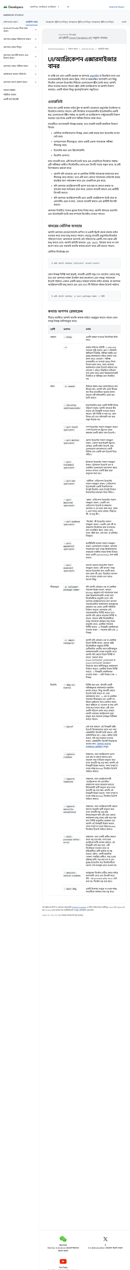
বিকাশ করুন (73, 49)
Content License (79, 907)
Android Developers (56, 49)
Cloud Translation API (80, 38)
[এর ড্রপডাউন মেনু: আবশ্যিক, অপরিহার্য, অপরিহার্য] (60, 6)
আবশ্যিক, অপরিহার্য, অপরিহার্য (43, 7)
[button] (17, 29)
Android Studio (116, 7)
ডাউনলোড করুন (10, 22)
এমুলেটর (94, 75)
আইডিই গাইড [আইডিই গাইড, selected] (32, 22)
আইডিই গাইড (103, 49)
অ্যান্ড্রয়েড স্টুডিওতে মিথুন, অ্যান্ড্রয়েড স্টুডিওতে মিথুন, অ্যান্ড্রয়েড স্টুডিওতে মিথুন (80, 22)
